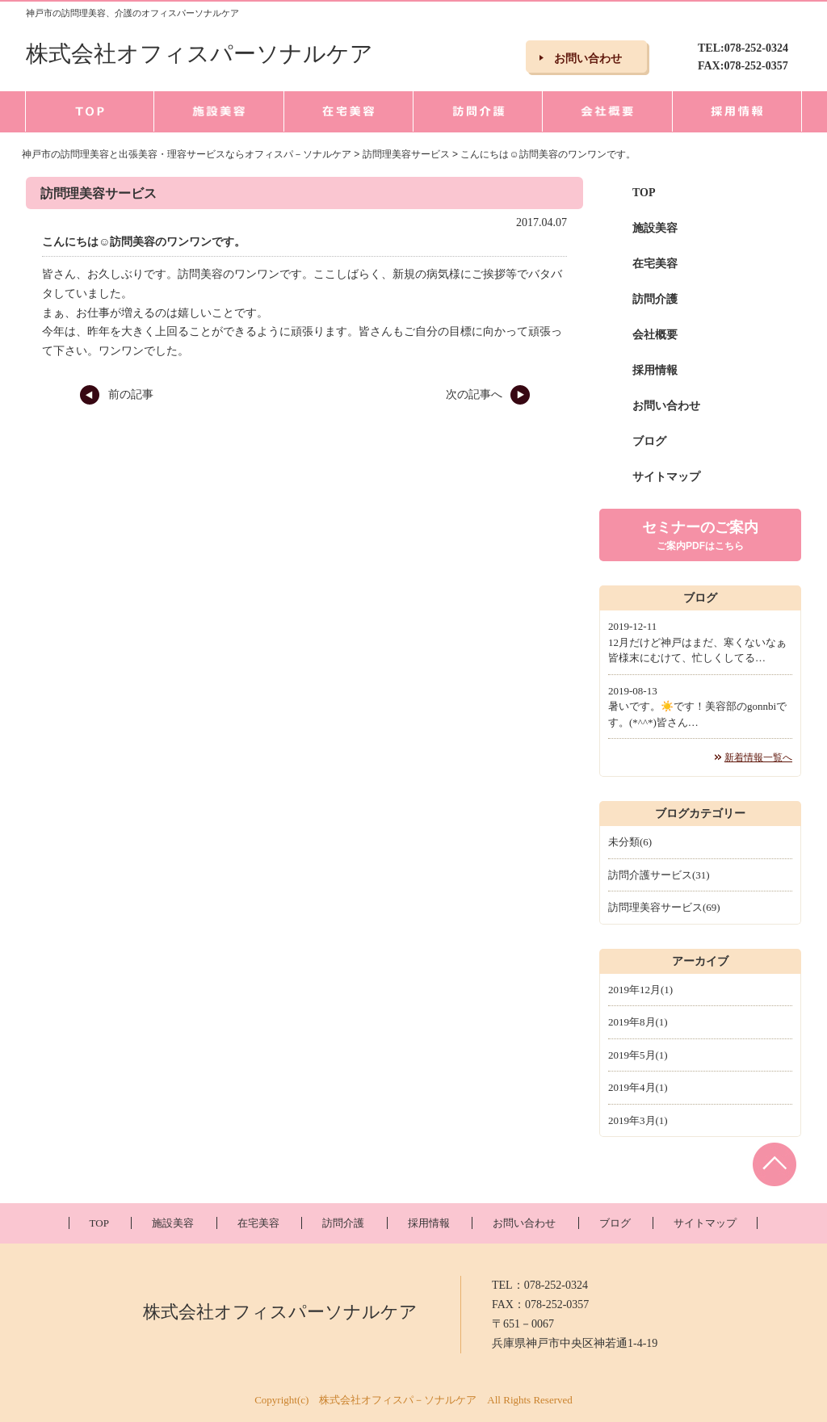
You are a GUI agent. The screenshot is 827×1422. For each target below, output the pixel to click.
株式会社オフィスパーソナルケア (199, 53)
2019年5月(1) (638, 1055)
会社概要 (655, 335)
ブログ (649, 441)
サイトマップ (666, 477)
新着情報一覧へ (758, 757)
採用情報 (655, 370)
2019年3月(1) (638, 1120)
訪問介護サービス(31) (659, 875)
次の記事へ (488, 394)
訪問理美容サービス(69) (664, 907)
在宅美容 (655, 264)
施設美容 (655, 228)
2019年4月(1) (638, 1087)
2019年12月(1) (640, 990)
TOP (644, 193)
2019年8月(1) (638, 1022)
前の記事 (116, 394)
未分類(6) (630, 842)
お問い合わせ (666, 406)
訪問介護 (655, 299)
